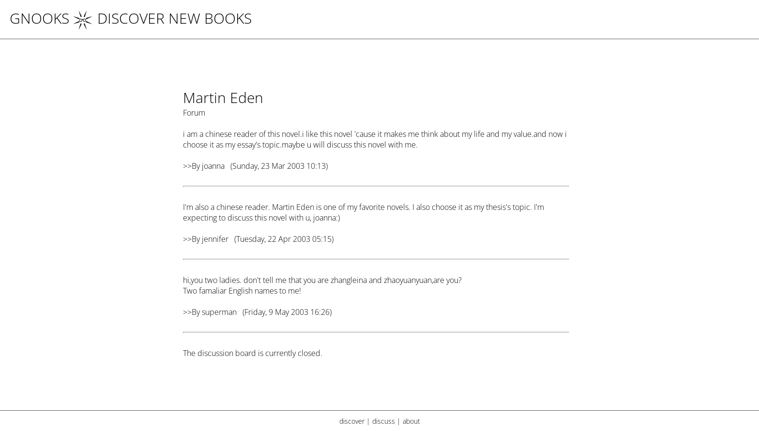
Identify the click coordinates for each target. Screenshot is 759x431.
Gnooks (39, 18)
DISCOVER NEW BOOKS (162, 18)
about (411, 421)
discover (351, 421)
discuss (383, 421)
